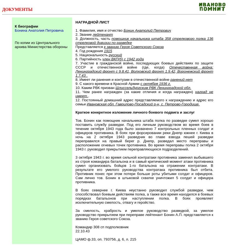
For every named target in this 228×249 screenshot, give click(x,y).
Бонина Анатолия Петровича (39, 30)
